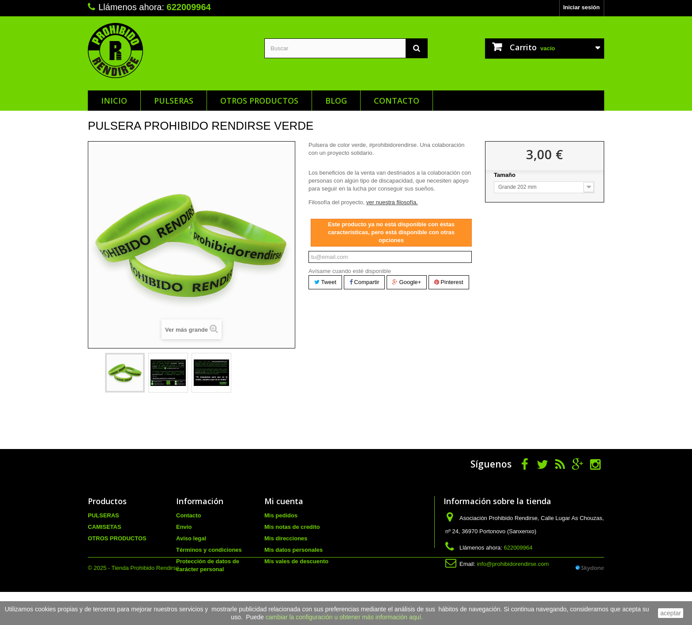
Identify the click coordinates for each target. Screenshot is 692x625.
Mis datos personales (293, 549)
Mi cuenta (283, 501)
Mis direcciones (286, 538)
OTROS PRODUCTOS (259, 100)
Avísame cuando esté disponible (349, 271)
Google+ (406, 282)
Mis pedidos (280, 515)
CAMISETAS (104, 527)
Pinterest (448, 282)
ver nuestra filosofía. (392, 202)
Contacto (396, 100)
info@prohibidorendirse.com (513, 564)
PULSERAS (173, 100)
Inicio (114, 100)
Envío (184, 527)
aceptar (670, 613)
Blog (336, 100)
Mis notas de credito (292, 527)
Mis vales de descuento (296, 561)
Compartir (365, 282)
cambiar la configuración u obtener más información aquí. (344, 617)
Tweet (325, 282)
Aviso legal (191, 538)
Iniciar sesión (581, 7)
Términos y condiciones (209, 549)
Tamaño (505, 175)
